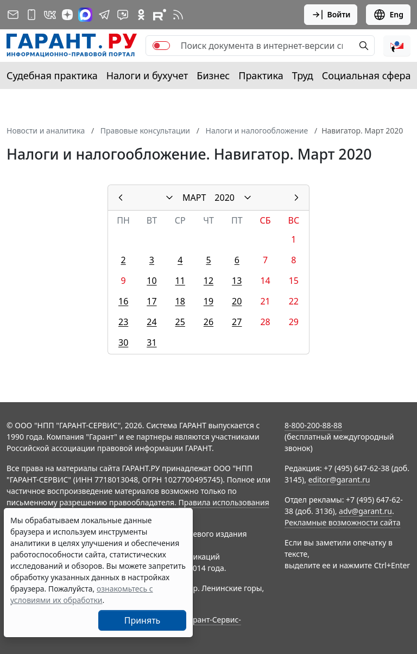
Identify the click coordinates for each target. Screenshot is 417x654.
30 (123, 342)
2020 (224, 198)
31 (151, 342)
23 (123, 322)
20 (237, 301)
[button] (396, 45)
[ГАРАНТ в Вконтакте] (49, 14)
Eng (388, 14)
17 (151, 301)
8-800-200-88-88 (313, 425)
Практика (260, 75)
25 (180, 322)
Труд (302, 75)
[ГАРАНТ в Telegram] (104, 14)
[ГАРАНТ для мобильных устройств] (31, 14)
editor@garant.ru (339, 479)
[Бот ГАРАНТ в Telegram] (122, 14)
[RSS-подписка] (178, 14)
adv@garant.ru (365, 511)
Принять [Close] (142, 620)
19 (208, 301)
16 (123, 301)
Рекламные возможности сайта (343, 522)
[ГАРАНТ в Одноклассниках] (141, 14)
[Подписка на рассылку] (13, 14)
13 (237, 281)
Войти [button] (331, 14)
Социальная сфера (366, 75)
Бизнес (213, 75)
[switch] (161, 45)
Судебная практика (52, 75)
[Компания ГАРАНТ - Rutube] (159, 14)
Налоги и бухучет (147, 75)
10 (151, 281)
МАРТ (194, 198)
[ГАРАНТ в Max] (85, 15)
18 (180, 301)
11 (180, 281)
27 (237, 322)
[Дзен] (67, 14)
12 (208, 281)
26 (208, 322)
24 (151, 322)
